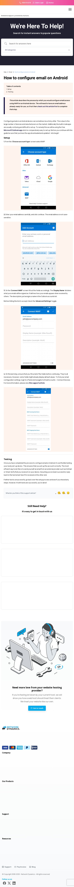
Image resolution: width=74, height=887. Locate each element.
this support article (37, 383)
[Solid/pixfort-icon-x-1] (9, 883)
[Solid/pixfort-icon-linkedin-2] (14, 883)
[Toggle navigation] (68, 9)
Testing (10, 92)
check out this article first (47, 106)
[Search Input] (39, 43)
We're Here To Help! (37, 26)
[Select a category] (37, 49)
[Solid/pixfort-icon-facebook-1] (4, 883)
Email (10, 72)
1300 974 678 (25, 3)
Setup (9, 89)
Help (5, 72)
